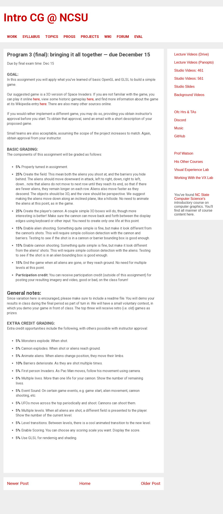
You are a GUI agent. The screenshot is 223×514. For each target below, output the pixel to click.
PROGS (69, 37)
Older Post (150, 483)
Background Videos (189, 95)
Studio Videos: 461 (188, 70)
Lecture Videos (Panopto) (194, 62)
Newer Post (18, 483)
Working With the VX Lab (193, 178)
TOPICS (51, 37)
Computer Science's (189, 199)
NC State (202, 195)
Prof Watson (183, 153)
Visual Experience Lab (191, 170)
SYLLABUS (31, 37)
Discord (180, 120)
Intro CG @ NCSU (45, 17)
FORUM (123, 37)
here (36, 99)
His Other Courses (188, 161)
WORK (12, 37)
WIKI (107, 37)
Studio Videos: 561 (188, 78)
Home (84, 483)
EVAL (138, 37)
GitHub (179, 136)
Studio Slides (184, 86)
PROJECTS (90, 37)
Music (178, 128)
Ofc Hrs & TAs (185, 112)
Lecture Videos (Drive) (191, 54)
